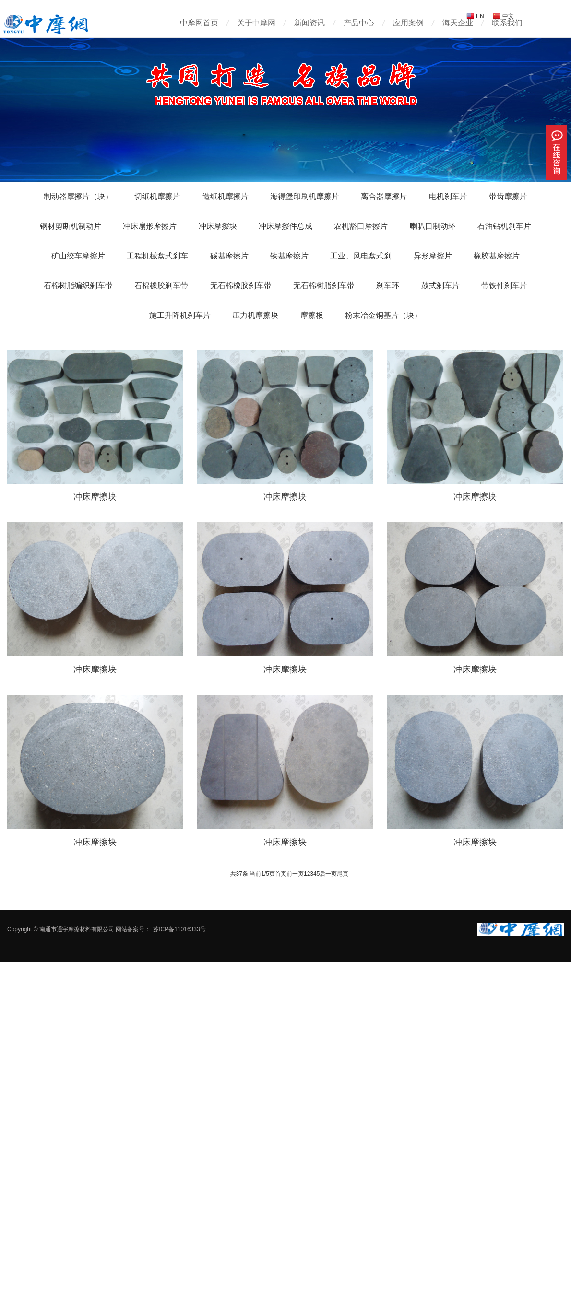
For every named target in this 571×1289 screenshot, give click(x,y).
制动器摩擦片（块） (78, 196)
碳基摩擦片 (229, 256)
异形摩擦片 (433, 256)
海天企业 (457, 23)
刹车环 (387, 285)
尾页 (342, 873)
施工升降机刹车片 (180, 315)
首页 (280, 873)
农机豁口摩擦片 (361, 226)
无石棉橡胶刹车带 (241, 285)
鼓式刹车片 (440, 285)
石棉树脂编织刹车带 (78, 285)
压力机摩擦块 (255, 315)
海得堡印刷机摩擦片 (304, 196)
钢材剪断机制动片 (70, 226)
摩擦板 (311, 315)
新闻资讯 (309, 23)
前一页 (295, 873)
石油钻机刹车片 (504, 226)
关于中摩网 (256, 23)
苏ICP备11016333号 (179, 929)
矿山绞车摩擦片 (78, 256)
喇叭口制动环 (433, 226)
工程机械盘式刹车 (157, 256)
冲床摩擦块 (218, 226)
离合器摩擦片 (384, 196)
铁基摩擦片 (289, 256)
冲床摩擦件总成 (285, 226)
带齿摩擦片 (508, 196)
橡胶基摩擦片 (497, 256)
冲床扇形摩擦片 (150, 226)
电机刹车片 (448, 196)
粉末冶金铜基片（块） (383, 315)
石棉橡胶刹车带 (161, 285)
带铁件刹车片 (504, 285)
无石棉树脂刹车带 (324, 285)
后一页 (328, 873)
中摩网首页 (199, 23)
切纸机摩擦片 (157, 196)
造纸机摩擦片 (225, 196)
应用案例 (408, 23)
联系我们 (507, 23)
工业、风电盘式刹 (361, 256)
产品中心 (359, 23)
